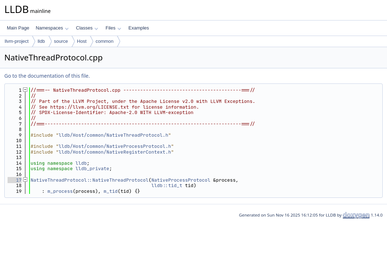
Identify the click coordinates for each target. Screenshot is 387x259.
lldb (41, 41)
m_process (60, 191)
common (104, 41)
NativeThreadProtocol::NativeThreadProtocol (90, 180)
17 (15, 180)
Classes (87, 28)
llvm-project (16, 41)
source (61, 41)
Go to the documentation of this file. (47, 75)
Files (113, 28)
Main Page (18, 28)
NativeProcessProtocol (180, 180)
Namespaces (52, 28)
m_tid (111, 191)
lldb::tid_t (166, 185)
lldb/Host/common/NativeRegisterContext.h (115, 152)
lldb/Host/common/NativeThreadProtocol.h (113, 135)
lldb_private (92, 168)
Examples (139, 28)
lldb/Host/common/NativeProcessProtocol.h (115, 146)
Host (82, 41)
